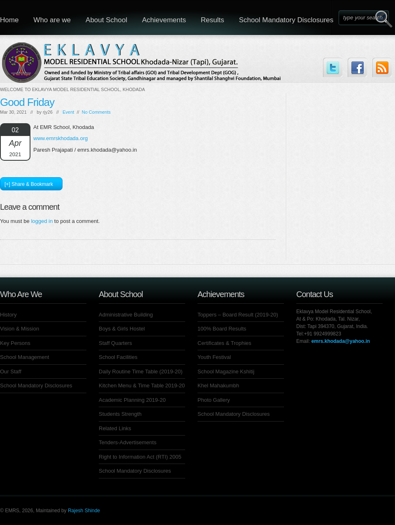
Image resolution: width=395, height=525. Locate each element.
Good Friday (27, 102)
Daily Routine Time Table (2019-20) (141, 371)
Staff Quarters (115, 343)
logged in (42, 221)
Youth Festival (214, 357)
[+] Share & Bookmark (29, 184)
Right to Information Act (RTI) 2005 (140, 457)
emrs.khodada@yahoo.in (340, 341)
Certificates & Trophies (224, 343)
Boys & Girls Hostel (122, 329)
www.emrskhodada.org (60, 138)
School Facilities (118, 357)
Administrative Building (126, 315)
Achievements (164, 20)
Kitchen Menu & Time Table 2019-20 (142, 385)
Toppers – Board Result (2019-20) (238, 315)
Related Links (115, 428)
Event (68, 112)
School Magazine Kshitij (226, 371)
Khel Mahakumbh (218, 385)
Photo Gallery (214, 400)
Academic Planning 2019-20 (132, 400)
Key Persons (15, 343)
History (8, 315)
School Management (24, 357)
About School (106, 20)
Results (212, 20)
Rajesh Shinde (84, 510)
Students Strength (120, 414)
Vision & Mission (19, 329)
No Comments (96, 112)
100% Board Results (222, 329)
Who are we (52, 20)
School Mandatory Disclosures (286, 20)
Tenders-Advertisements (127, 442)
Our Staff (10, 371)
